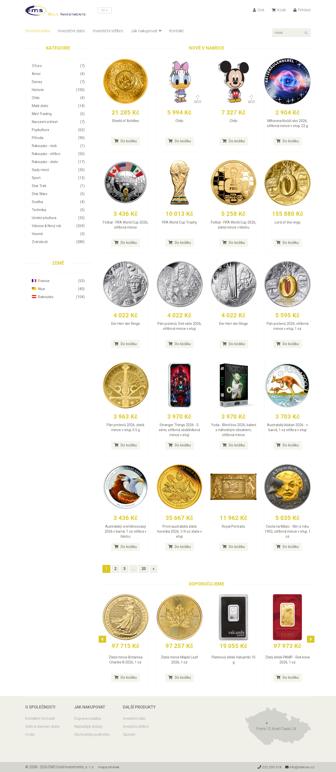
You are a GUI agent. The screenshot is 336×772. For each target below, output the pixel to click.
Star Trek (58, 185)
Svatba (58, 201)
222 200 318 (268, 767)
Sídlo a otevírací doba (42, 726)
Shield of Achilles (125, 121)
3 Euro (58, 65)
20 (144, 569)
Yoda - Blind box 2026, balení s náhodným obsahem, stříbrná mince (233, 430)
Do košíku (125, 141)
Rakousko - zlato (58, 161)
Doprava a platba (87, 718)
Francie (58, 280)
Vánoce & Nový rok (58, 225)
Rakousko (58, 296)
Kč (105, 10)
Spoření (129, 734)
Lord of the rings (287, 222)
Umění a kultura (58, 217)
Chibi (58, 97)
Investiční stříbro (108, 30)
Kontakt (176, 30)
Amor (58, 73)
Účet (258, 10)
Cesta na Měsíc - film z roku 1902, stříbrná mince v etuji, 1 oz (287, 531)
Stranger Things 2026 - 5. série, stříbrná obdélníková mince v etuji (179, 430)
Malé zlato (58, 105)
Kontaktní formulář (40, 718)
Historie (58, 89)
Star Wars (58, 193)
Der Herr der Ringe (125, 324)
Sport (58, 177)
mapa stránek (109, 767)
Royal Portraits (233, 526)
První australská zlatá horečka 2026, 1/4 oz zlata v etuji (179, 531)
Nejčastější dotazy (88, 726)
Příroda (58, 137)
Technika (58, 209)
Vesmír (58, 233)
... (133, 569)
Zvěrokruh (58, 241)
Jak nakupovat (146, 30)
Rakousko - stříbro (58, 153)
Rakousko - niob (58, 145)
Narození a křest (58, 121)
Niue (58, 288)
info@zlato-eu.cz (299, 767)
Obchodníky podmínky (92, 734)
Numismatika (37, 30)
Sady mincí (58, 169)
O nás (30, 734)
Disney (58, 81)
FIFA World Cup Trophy (179, 222)
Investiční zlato (71, 30)
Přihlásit (302, 10)
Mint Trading (58, 113)
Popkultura (58, 129)
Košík (279, 10)
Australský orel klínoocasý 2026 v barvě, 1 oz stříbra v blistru (125, 531)
